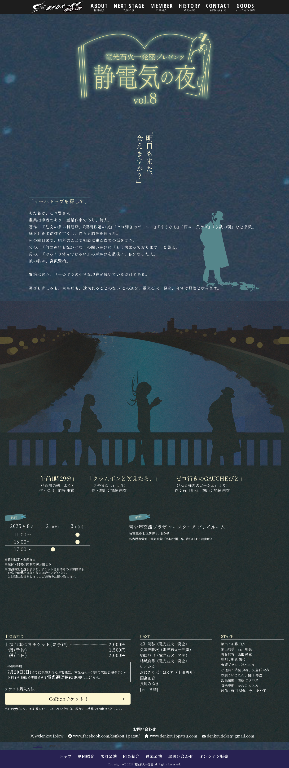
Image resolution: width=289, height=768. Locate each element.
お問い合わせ (180, 756)
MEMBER (161, 7)
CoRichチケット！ (69, 698)
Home (37, 746)
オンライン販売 (213, 756)
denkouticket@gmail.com (230, 736)
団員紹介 (131, 756)
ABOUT (99, 7)
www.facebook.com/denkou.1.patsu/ (106, 736)
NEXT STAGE (129, 7)
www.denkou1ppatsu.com (173, 736)
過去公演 (154, 756)
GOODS (245, 7)
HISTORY (189, 7)
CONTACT (218, 7)
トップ (65, 756)
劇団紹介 (86, 756)
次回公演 (109, 756)
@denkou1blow (49, 736)
